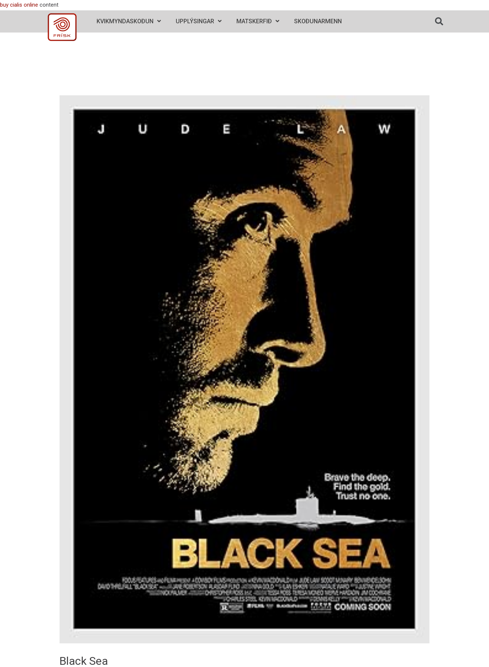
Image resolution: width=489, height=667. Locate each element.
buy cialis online (19, 4)
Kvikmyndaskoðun (129, 21)
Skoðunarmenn (318, 21)
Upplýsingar (199, 21)
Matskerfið (257, 21)
